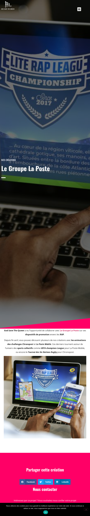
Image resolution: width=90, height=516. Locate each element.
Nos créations (8, 160)
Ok (46, 512)
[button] (79, 9)
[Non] (86, 509)
